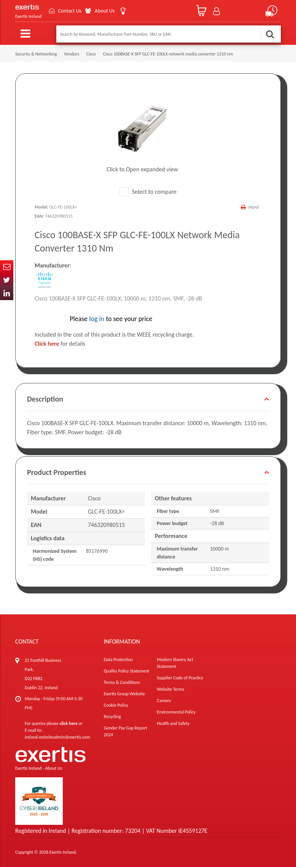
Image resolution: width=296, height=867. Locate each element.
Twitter (6, 280)
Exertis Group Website (124, 693)
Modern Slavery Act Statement (175, 663)
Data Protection (118, 659)
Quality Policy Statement (126, 671)
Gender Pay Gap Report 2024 (125, 731)
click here (69, 723)
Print (253, 207)
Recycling (112, 716)
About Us (105, 11)
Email (6, 267)
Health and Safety (173, 723)
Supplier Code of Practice (180, 677)
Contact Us (70, 11)
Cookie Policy (116, 705)
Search (270, 34)
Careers (164, 700)
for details (60, 343)
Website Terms (170, 689)
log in (96, 319)
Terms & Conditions (122, 682)
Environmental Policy (176, 712)
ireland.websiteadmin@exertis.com (57, 737)
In (6, 293)
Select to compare (148, 191)
